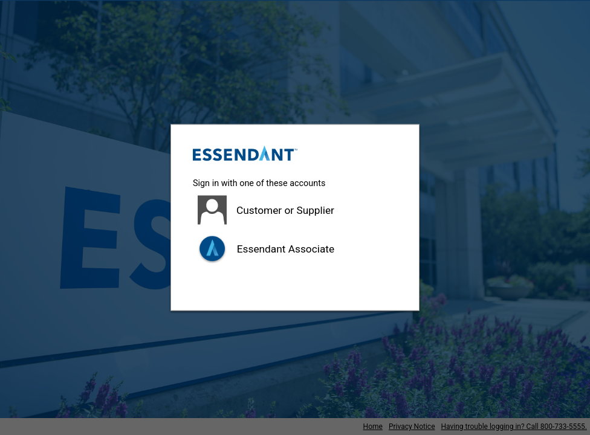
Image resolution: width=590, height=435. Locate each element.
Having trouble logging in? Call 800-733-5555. (514, 426)
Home (373, 426)
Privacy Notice (412, 426)
